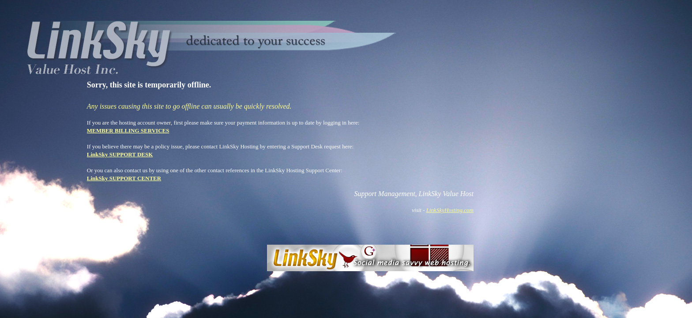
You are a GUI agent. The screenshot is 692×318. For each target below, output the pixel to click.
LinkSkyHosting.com (450, 210)
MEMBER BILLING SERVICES (128, 130)
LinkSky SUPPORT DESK (120, 154)
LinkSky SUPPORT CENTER (124, 178)
